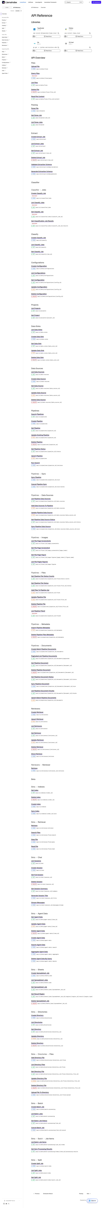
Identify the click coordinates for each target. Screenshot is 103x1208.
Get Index (34, 790)
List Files (34, 83)
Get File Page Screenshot (40, 548)
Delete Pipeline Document (40, 670)
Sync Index (35, 811)
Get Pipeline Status (38, 449)
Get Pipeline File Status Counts (42, 576)
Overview (43, 7)
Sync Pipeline (36, 477)
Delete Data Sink (37, 357)
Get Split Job (36, 1177)
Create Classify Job (38, 193)
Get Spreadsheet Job (39, 987)
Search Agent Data (38, 945)
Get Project (35, 315)
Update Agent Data (38, 924)
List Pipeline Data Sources (41, 499)
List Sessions (36, 861)
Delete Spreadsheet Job (40, 1001)
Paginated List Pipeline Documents (44, 656)
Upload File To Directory (40, 1092)
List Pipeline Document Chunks (42, 691)
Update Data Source (38, 393)
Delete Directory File (38, 1085)
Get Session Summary (39, 889)
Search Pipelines (37, 414)
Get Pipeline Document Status (42, 677)
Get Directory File (37, 1071)
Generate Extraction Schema (41, 171)
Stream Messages (38, 903)
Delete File (35, 89)
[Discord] (6, 1203)
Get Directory (36, 1029)
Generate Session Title (39, 896)
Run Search (35, 463)
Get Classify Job (37, 212)
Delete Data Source (38, 400)
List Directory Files (38, 1065)
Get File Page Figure (38, 555)
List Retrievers (36, 726)
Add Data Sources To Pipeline (42, 506)
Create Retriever (37, 712)
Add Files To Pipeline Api (40, 590)
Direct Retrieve (36, 754)
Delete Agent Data (38, 931)
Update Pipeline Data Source (41, 513)
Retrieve (34, 768)
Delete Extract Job (38, 158)
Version (12, 10)
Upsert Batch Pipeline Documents (43, 698)
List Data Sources (37, 372)
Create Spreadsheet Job (40, 973)
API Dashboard (96, 2)
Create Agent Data (38, 938)
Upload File (35, 66)
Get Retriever (36, 733)
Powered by (86, 1200)
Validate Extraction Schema (41, 164)
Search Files (35, 832)
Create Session (36, 868)
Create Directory (37, 1015)
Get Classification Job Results (42, 221)
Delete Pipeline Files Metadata (42, 635)
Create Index (36, 804)
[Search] (74, 2)
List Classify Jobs (37, 203)
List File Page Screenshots (41, 541)
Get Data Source (37, 386)
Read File (34, 846)
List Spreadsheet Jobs (39, 980)
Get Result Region (37, 994)
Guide (7, 7)
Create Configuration (39, 266)
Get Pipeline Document (39, 663)
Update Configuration (39, 287)
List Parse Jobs (37, 122)
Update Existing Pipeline (40, 435)
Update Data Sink (37, 350)
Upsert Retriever (37, 719)
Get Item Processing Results (41, 1149)
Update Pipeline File (38, 597)
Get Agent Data (37, 917)
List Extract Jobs (37, 144)
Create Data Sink (37, 337)
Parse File (34, 108)
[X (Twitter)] (8, 1203)
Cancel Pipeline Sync (39, 484)
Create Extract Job (38, 137)
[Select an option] (88, 2)
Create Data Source (38, 379)
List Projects (35, 308)
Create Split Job (37, 1163)
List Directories (36, 1022)
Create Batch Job (37, 1107)
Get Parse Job (36, 115)
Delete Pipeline (36, 442)
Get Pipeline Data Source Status (43, 520)
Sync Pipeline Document (40, 684)
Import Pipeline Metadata (40, 628)
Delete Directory (37, 1043)
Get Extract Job (37, 151)
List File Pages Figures (39, 562)
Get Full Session (37, 875)
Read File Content (37, 96)
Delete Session (36, 882)
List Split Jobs (36, 1170)
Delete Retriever (37, 747)
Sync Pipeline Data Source (41, 526)
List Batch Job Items (38, 1142)
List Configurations (38, 273)
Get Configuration (37, 280)
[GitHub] (4, 1203)
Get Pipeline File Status (40, 583)
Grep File (34, 839)
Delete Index (36, 797)
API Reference (16, 7)
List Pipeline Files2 (38, 611)
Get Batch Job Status (39, 1121)
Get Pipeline (35, 428)
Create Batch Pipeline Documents (43, 649)
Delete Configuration (39, 294)
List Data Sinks (36, 330)
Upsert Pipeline (37, 456)
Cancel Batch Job (37, 1128)
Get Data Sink (36, 344)
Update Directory (37, 1036)
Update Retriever (37, 740)
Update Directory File (39, 1078)
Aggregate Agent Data (39, 952)
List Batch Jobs (37, 1114)
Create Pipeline (37, 421)
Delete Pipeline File (38, 604)
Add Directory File (37, 1058)
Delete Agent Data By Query (41, 959)
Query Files (35, 73)
